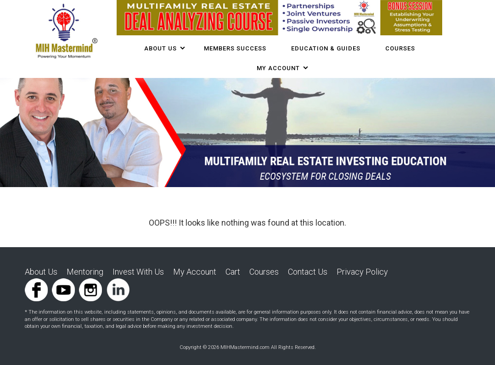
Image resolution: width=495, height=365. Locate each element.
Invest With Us (138, 272)
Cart (232, 272)
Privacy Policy (362, 272)
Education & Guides (325, 48)
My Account (278, 68)
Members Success (235, 48)
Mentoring (85, 272)
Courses (264, 272)
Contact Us (307, 272)
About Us (160, 48)
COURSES (400, 48)
